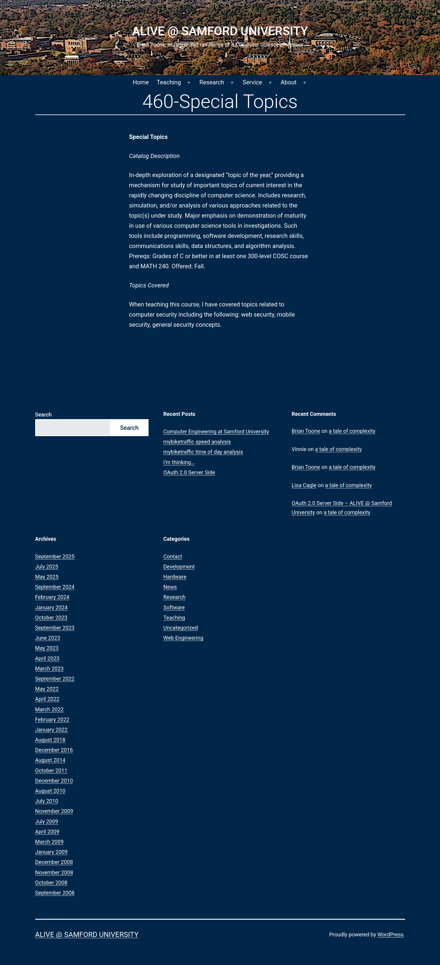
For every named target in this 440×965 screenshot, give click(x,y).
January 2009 (51, 852)
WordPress (390, 934)
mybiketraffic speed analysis (197, 442)
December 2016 (54, 750)
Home (141, 82)
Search (43, 414)
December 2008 (54, 862)
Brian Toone (306, 431)
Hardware (175, 577)
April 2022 (47, 699)
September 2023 (55, 628)
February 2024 (52, 597)
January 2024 (51, 607)
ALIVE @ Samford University (220, 31)
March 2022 (49, 709)
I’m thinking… (178, 462)
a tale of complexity (352, 431)
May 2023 (47, 648)
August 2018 (50, 740)
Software (174, 607)
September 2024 (55, 587)
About (289, 82)
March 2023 (49, 668)
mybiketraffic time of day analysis (203, 452)
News (170, 587)
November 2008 (54, 872)
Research (212, 82)
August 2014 (50, 760)
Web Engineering (183, 638)
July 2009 (46, 821)
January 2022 (51, 730)
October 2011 (51, 770)
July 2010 (46, 801)
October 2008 (51, 882)
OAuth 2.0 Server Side (189, 472)
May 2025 (47, 577)
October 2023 (51, 617)
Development (179, 566)
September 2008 (55, 893)
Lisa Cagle (304, 485)
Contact (172, 556)
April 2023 (47, 658)
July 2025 (46, 566)
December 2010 (54, 780)
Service (252, 82)
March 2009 (49, 842)
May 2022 (47, 689)
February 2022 (52, 719)
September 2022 (55, 679)
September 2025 (55, 556)
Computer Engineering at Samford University (216, 431)
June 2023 (47, 638)
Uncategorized (180, 628)
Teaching (169, 82)
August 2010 (50, 791)
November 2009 (54, 811)
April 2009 (47, 831)
